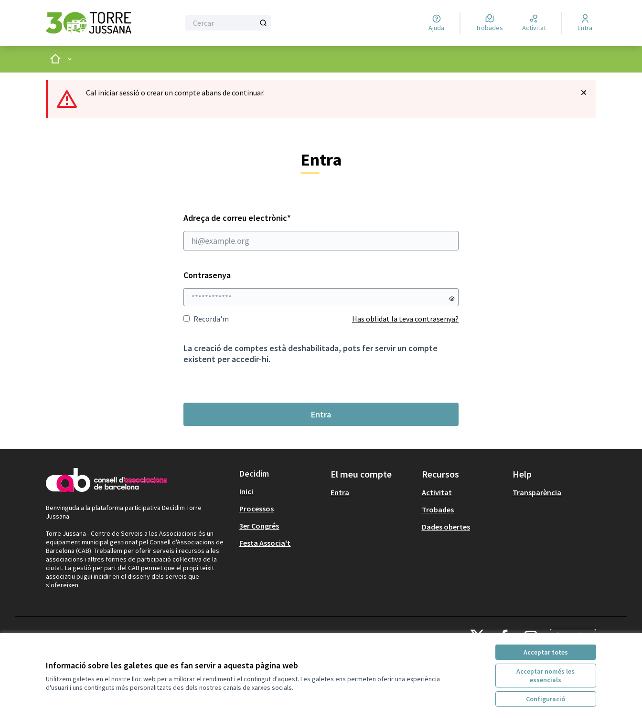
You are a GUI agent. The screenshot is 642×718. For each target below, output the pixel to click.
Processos (256, 508)
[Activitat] (534, 23)
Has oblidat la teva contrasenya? (405, 318)
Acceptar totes (546, 652)
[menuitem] (281, 491)
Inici (246, 491)
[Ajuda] (436, 23)
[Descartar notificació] (583, 92)
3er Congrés (259, 526)
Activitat (437, 492)
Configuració (545, 699)
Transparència (537, 492)
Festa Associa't (264, 543)
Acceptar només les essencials (545, 675)
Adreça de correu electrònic (321, 231)
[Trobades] (489, 23)
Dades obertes (446, 526)
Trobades (438, 509)
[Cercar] (228, 23)
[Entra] (585, 23)
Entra (321, 414)
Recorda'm (206, 318)
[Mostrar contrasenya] (452, 299)
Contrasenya (207, 275)
